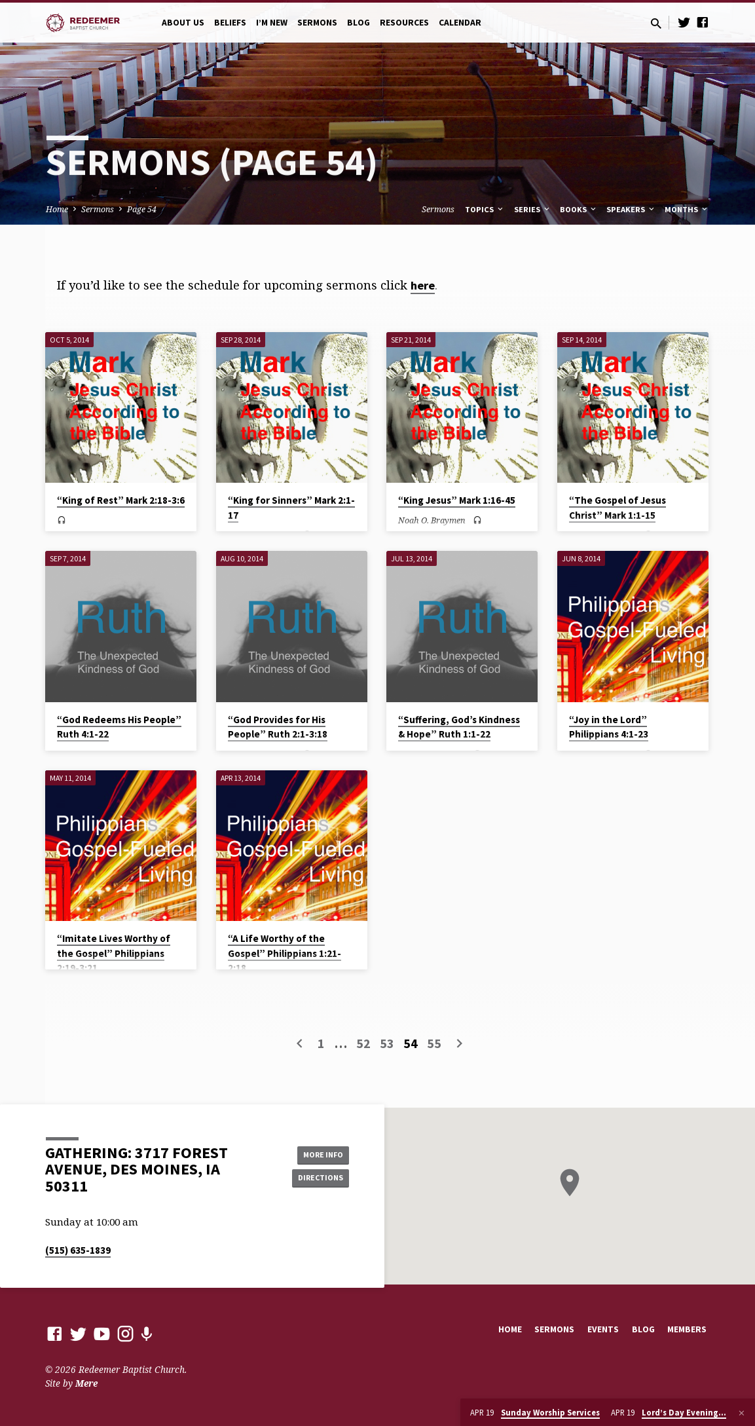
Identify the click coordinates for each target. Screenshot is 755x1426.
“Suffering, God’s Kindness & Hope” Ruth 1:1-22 (459, 727)
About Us (183, 22)
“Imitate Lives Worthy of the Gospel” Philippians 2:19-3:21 (113, 953)
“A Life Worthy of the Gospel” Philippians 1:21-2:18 (284, 953)
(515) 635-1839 (78, 1250)
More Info (316, 1153)
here (423, 285)
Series (532, 209)
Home (57, 209)
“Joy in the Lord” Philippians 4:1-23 (608, 727)
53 (387, 1043)
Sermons (317, 22)
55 (434, 1043)
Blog (358, 22)
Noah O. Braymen (432, 520)
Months (687, 209)
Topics (485, 209)
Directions (315, 1179)
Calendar (460, 22)
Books (579, 209)
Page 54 (142, 209)
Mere (86, 1383)
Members (687, 1329)
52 (363, 1043)
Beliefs (230, 22)
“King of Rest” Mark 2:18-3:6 (121, 500)
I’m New (271, 22)
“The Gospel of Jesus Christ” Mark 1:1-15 (617, 507)
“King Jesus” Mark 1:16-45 (456, 500)
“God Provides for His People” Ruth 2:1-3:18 (277, 727)
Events (603, 1329)
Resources (404, 22)
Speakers (631, 209)
